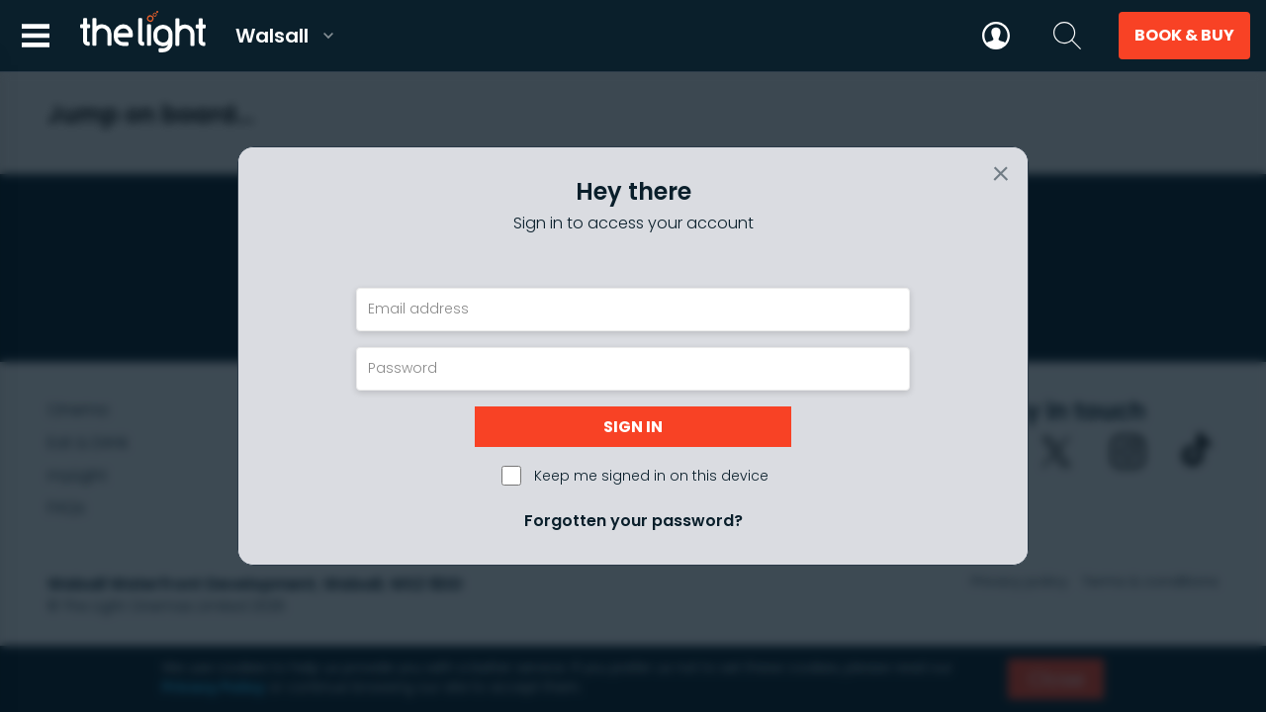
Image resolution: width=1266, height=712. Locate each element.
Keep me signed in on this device (651, 476)
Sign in (633, 426)
